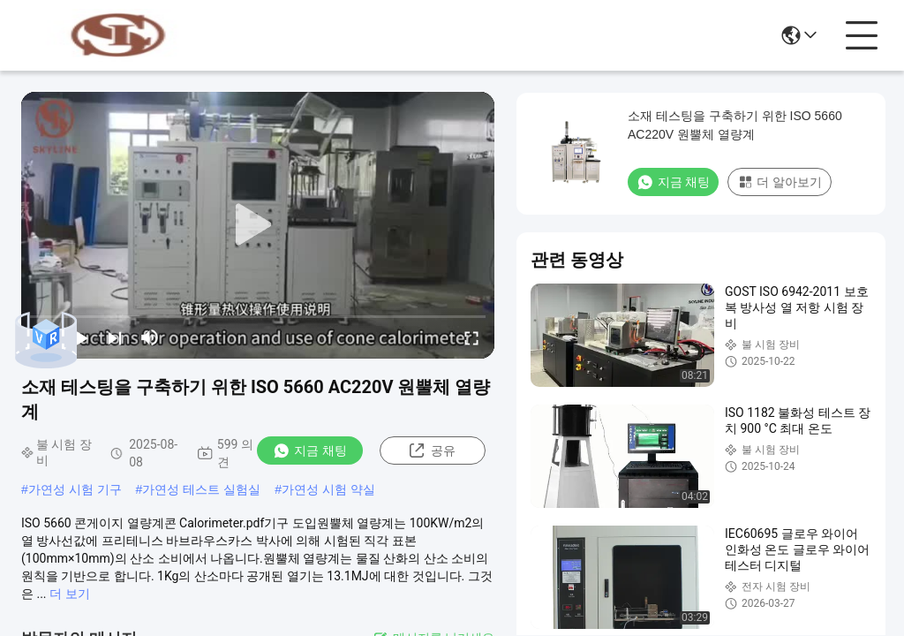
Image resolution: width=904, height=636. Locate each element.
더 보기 (69, 594)
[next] (114, 337)
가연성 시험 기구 (75, 489)
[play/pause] (79, 337)
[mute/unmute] (150, 337)
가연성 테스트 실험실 (201, 489)
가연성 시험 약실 (328, 489)
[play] (258, 225)
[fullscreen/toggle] (471, 337)
